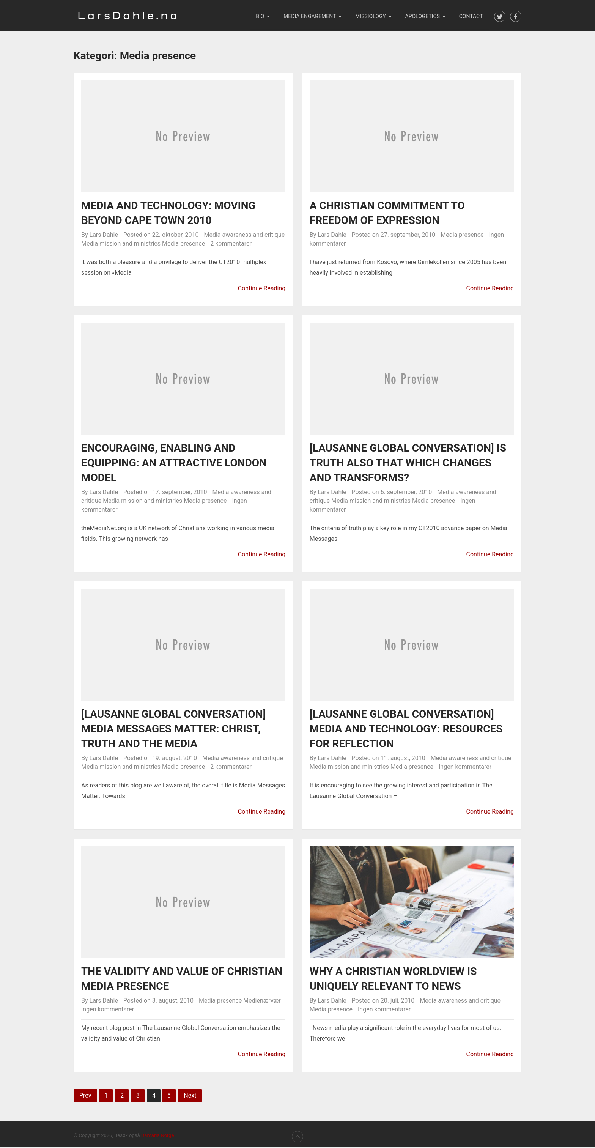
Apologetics (423, 16)
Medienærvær (261, 1001)
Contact (471, 16)
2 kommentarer (231, 244)
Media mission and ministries (121, 244)
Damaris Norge (157, 1136)
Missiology (371, 16)
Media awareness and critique (244, 235)
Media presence (183, 244)
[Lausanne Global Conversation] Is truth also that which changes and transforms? (408, 464)
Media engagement (311, 16)
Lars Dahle (104, 235)
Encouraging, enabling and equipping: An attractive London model (174, 464)
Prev (85, 1096)
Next (190, 1096)
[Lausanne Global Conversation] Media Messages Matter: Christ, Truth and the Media (173, 730)
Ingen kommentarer (465, 767)
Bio (261, 16)
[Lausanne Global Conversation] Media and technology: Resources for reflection (406, 730)
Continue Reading (261, 289)
